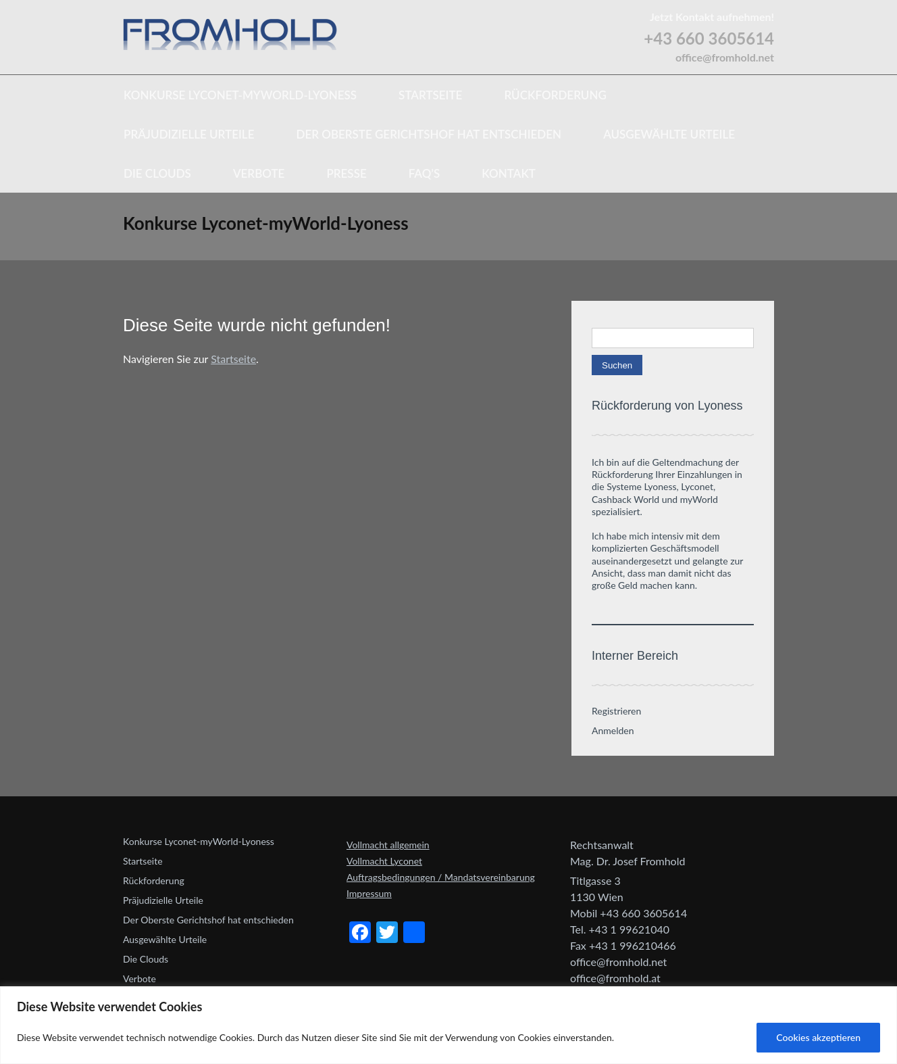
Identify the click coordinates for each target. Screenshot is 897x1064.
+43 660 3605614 (709, 38)
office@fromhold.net (724, 57)
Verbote (258, 173)
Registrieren (616, 711)
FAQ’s (424, 173)
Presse (346, 173)
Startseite (430, 95)
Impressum (369, 893)
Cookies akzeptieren (818, 1037)
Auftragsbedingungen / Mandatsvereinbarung (441, 877)
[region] (448, 1025)
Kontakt (509, 173)
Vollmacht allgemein (388, 844)
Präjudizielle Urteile (189, 134)
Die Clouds (157, 173)
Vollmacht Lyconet (384, 861)
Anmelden (613, 730)
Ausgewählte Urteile (669, 134)
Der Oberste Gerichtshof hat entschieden (428, 134)
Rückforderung (555, 95)
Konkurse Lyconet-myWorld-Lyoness (240, 95)
